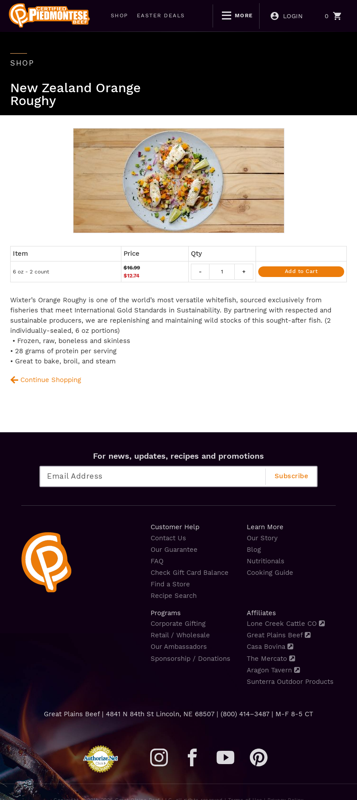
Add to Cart (301, 271)
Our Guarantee (174, 550)
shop (22, 63)
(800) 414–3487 (245, 714)
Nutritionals (265, 561)
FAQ (157, 561)
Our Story (262, 538)
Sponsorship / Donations (190, 659)
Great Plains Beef (278, 635)
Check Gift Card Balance (190, 573)
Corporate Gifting (178, 624)
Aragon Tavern (273, 670)
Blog (254, 550)
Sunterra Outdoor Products (290, 682)
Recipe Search (174, 596)
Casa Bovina (270, 647)
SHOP (119, 15)
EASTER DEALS (161, 15)
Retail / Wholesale (180, 635)
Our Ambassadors (179, 647)
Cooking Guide (270, 573)
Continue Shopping (50, 380)
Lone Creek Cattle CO (286, 624)
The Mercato (271, 659)
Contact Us (168, 538)
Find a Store (170, 584)
